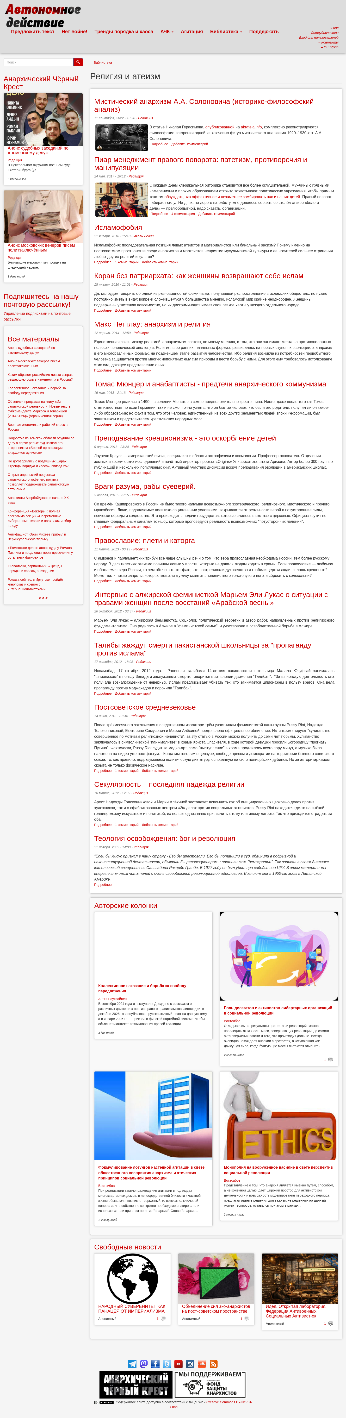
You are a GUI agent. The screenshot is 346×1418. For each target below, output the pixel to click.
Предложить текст (33, 31)
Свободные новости (127, 1247)
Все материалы (34, 339)
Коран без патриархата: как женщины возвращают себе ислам (198, 276)
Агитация (192, 31)
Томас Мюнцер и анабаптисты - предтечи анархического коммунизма (210, 384)
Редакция (145, 118)
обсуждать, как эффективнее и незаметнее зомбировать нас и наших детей (232, 197)
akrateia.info (251, 127)
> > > (43, 598)
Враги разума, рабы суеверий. (145, 486)
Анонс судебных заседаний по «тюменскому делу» (38, 150)
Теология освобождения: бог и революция (164, 838)
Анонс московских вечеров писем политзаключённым (41, 247)
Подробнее (159, 144)
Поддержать (264, 31)
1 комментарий (127, 262)
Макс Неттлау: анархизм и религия (152, 324)
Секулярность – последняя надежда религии (169, 784)
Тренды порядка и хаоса (124, 31)
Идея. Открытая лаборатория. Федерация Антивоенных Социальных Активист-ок (296, 1311)
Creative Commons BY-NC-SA (229, 1402)
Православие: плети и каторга (144, 540)
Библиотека (226, 31)
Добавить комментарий (190, 144)
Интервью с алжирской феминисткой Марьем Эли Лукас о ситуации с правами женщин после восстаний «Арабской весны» (211, 598)
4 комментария (183, 214)
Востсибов (232, 1021)
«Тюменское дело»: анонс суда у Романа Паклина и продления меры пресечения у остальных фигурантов (40, 552)
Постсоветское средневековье (145, 707)
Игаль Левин (143, 236)
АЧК (167, 31)
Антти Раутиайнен (112, 999)
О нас (172, 1407)
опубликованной (220, 127)
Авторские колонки (125, 905)
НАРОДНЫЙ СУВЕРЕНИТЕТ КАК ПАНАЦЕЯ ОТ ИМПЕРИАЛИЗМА (131, 1309)
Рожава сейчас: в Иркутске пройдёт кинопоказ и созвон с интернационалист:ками (35, 584)
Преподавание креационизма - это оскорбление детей (185, 438)
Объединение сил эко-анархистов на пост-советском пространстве (216, 1309)
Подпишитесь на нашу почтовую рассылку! (41, 300)
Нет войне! (74, 31)
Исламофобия (118, 227)
